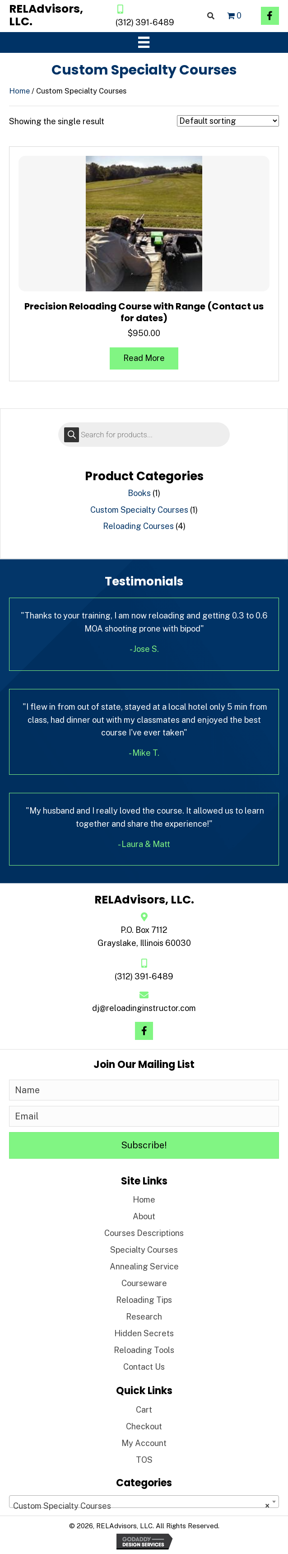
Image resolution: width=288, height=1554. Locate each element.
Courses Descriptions (144, 1233)
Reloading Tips (144, 1300)
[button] (270, 16)
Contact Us (144, 1366)
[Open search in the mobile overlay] (144, 434)
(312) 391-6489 (145, 22)
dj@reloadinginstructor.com (144, 1008)
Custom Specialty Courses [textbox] (141, 1506)
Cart (144, 1409)
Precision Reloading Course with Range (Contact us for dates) (144, 312)
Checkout (144, 1426)
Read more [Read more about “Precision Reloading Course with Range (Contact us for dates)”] (144, 358)
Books (139, 493)
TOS (144, 1460)
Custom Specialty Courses (139, 510)
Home (19, 90)
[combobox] (144, 1501)
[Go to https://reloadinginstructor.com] (53, 15)
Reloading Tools (144, 1350)
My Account (144, 1443)
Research (144, 1316)
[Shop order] (228, 120)
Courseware (144, 1283)
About (144, 1216)
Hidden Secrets (144, 1333)
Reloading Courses (138, 526)
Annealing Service (144, 1266)
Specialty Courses (144, 1249)
